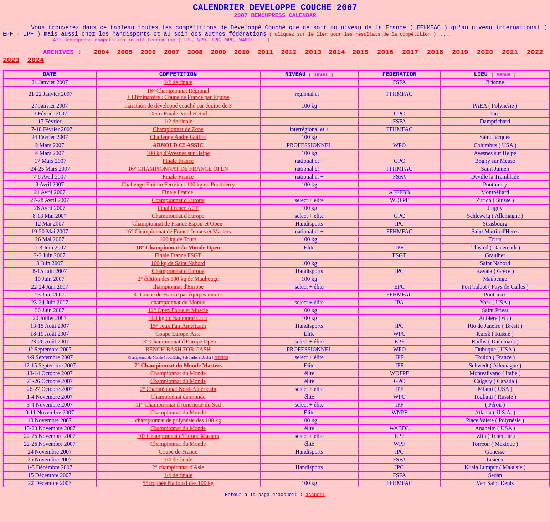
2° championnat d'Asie (178, 467)
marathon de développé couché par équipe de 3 (178, 106)
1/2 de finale (178, 82)
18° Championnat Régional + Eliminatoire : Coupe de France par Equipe (178, 94)
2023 (11, 60)
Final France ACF (178, 208)
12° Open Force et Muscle (178, 310)
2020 (485, 52)
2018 (435, 52)
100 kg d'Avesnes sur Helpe (178, 153)
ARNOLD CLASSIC (178, 145)
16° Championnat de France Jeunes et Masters (178, 231)
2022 (534, 52)
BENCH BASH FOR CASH (178, 349)
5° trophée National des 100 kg (178, 483)
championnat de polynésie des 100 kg (178, 420)
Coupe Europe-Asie (178, 334)
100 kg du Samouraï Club (178, 318)
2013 (313, 52)
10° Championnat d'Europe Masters (178, 436)
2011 (265, 52)
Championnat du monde (178, 397)
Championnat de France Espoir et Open (177, 224)
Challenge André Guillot (178, 137)
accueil (315, 494)
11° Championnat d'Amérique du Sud (178, 405)
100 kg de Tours (178, 239)
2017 (410, 52)
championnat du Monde (178, 302)
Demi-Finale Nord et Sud (178, 113)
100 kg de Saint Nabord (178, 263)
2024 (35, 60)
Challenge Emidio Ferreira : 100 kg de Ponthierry (178, 184)
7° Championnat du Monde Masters (178, 365)
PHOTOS (221, 358)
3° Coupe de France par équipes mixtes (178, 294)
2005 (124, 52)
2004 (101, 52)
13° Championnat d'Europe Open (178, 341)
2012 (288, 52)
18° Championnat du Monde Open (178, 247)
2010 (242, 52)
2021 (510, 52)
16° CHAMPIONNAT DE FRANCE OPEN (178, 169)
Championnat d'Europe (178, 200)
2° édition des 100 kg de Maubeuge (178, 279)
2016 (385, 52)
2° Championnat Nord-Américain (178, 389)
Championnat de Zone (178, 129)
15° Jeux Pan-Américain (178, 326)
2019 (460, 52)
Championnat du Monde (178, 373)
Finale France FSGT (178, 255)
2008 (194, 52)
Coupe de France (178, 452)
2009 (218, 52)
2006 (148, 52)
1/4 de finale (178, 459)
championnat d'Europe (178, 287)
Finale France (178, 161)
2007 (171, 52)
